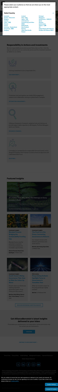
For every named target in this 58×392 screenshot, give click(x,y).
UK (39, 27)
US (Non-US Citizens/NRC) (46, 30)
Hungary (6, 30)
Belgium (6, 19)
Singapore (42, 17)
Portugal (41, 16)
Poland (23, 31)
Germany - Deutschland (10, 27)
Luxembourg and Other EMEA (27, 23)
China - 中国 (7, 22)
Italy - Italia (24, 17)
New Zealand (25, 27)
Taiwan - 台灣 (42, 25)
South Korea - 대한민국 (45, 19)
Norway (23, 28)
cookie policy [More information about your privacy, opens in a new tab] (15, 381)
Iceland (23, 16)
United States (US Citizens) (46, 28)
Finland (6, 24)
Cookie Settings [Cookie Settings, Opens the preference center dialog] (51, 384)
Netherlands (24, 25)
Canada (6, 20)
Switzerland (42, 24)
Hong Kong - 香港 (9, 28)
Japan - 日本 (24, 19)
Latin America (25, 20)
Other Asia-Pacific (26, 30)
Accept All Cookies (51, 389)
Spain (40, 20)
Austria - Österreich (9, 17)
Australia (6, 16)
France (6, 25)
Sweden (41, 22)
